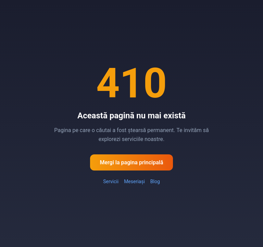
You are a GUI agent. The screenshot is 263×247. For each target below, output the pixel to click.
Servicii (110, 181)
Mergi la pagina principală (131, 162)
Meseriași (134, 181)
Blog (155, 181)
